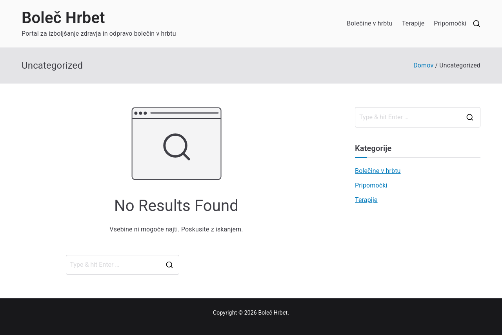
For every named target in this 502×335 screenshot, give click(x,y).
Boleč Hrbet (63, 18)
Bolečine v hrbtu (370, 23)
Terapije (413, 23)
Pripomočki (450, 23)
